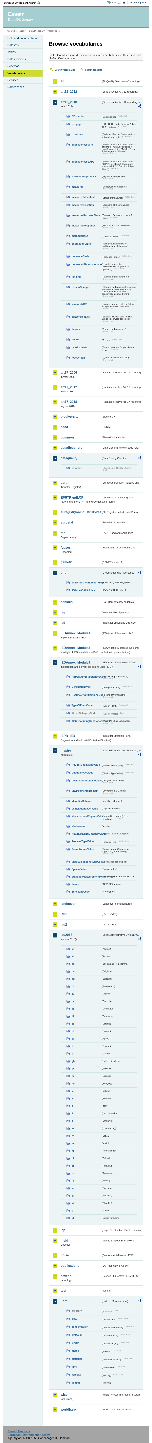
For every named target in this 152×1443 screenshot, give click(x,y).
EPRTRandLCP (72, 497)
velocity (76, 1374)
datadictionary (71, 447)
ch (72, 986)
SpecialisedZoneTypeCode (86, 861)
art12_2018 (69, 102)
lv (72, 1135)
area (74, 1318)
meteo (75, 1350)
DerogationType (80, 686)
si (72, 1195)
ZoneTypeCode (80, 891)
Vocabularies (16, 73)
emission (76, 1334)
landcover (68, 903)
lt (72, 1120)
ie (72, 1091)
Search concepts (93, 70)
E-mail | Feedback (19, 1431)
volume (75, 1382)
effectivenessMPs (82, 144)
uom (64, 1301)
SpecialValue (79, 869)
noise (65, 1255)
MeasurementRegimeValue (86, 816)
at (72, 956)
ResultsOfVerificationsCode (86, 694)
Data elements (16, 59)
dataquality (69, 458)
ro (72, 1173)
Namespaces (15, 87)
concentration (79, 1326)
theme (75, 884)
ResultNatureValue (82, 849)
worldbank (68, 1409)
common (67, 437)
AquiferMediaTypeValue (85, 764)
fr (72, 1053)
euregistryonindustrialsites (81, 512)
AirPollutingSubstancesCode (86, 676)
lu (72, 1128)
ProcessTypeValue (82, 841)
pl (72, 1158)
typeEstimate (79, 347)
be (72, 971)
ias (63, 612)
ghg (63, 572)
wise (64, 1394)
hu (73, 1083)
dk (72, 1016)
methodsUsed (79, 235)
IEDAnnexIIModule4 (75, 662)
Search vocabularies (65, 70)
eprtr (64, 482)
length (75, 1342)
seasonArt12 (79, 304)
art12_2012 (69, 91)
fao (63, 533)
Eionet (23, 31)
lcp (63, 1230)
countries (77, 134)
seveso (66, 1276)
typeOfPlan (78, 357)
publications (70, 1265)
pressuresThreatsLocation (86, 264)
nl (72, 1150)
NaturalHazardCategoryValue (86, 833)
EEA (23, 3)
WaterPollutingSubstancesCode (86, 721)
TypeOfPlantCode (81, 705)
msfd (64, 1240)
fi (72, 1046)
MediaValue (78, 826)
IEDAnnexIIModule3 (75, 648)
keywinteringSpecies (84, 176)
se (72, 1188)
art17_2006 (69, 372)
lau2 (64, 924)
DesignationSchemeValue (86, 780)
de (72, 1008)
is (72, 1098)
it (72, 1105)
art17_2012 (69, 387)
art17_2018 (69, 401)
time (74, 1366)
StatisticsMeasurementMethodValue (86, 876)
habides (66, 602)
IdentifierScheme (81, 801)
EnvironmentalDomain (84, 790)
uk (72, 1218)
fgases (66, 547)
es (72, 1038)
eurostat (67, 522)
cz (72, 1001)
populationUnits (81, 243)
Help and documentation (22, 38)
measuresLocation (82, 205)
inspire (66, 750)
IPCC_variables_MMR (84, 589)
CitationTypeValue (82, 772)
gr (72, 1068)
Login (113, 2)
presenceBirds (80, 256)
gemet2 (66, 562)
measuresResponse (83, 225)
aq (62, 81)
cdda (64, 427)
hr (72, 1076)
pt (72, 1165)
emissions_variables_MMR (86, 582)
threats (75, 329)
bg (73, 978)
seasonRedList (80, 316)
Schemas (13, 66)
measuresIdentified (83, 197)
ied (63, 622)
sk (72, 1203)
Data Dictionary (37, 31)
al (72, 949)
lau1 (64, 914)
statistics (76, 1358)
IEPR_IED (68, 736)
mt (73, 1143)
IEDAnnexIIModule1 (75, 633)
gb (73, 1061)
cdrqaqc (76, 124)
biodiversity (69, 416)
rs (72, 1180)
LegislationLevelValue (84, 808)
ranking (76, 276)
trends (75, 339)
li (72, 1113)
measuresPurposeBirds (85, 215)
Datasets (13, 45)
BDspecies (77, 116)
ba (72, 963)
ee (72, 1023)
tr (72, 1210)
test (63, 1290)
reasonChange (80, 287)
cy (72, 993)
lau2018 (66, 934)
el (72, 1031)
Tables (11, 52)
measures (77, 186)
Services (12, 80)
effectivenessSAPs (82, 161)
